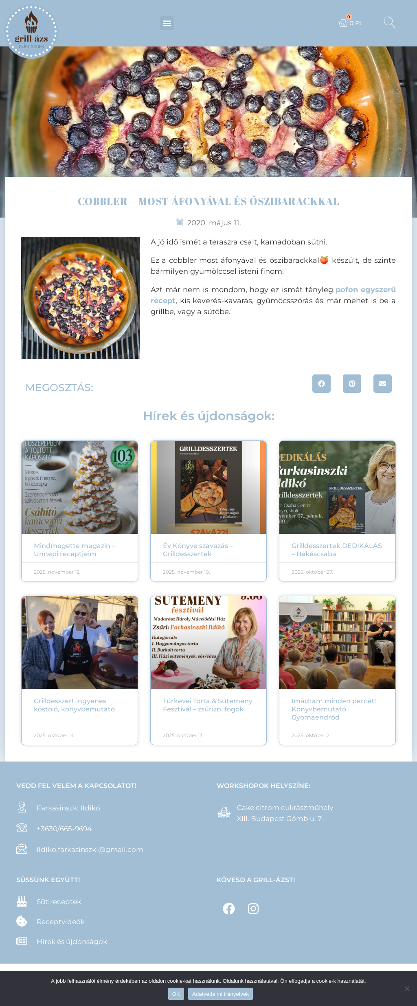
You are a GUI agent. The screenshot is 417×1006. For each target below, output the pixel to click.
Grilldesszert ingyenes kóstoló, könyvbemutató (74, 705)
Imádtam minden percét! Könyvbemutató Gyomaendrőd (334, 709)
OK (176, 994)
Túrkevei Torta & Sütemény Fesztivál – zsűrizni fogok (207, 705)
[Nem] (407, 988)
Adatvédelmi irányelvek (220, 994)
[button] (166, 23)
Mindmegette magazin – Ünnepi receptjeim (74, 550)
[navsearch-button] (390, 23)
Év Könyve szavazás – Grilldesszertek (198, 550)
